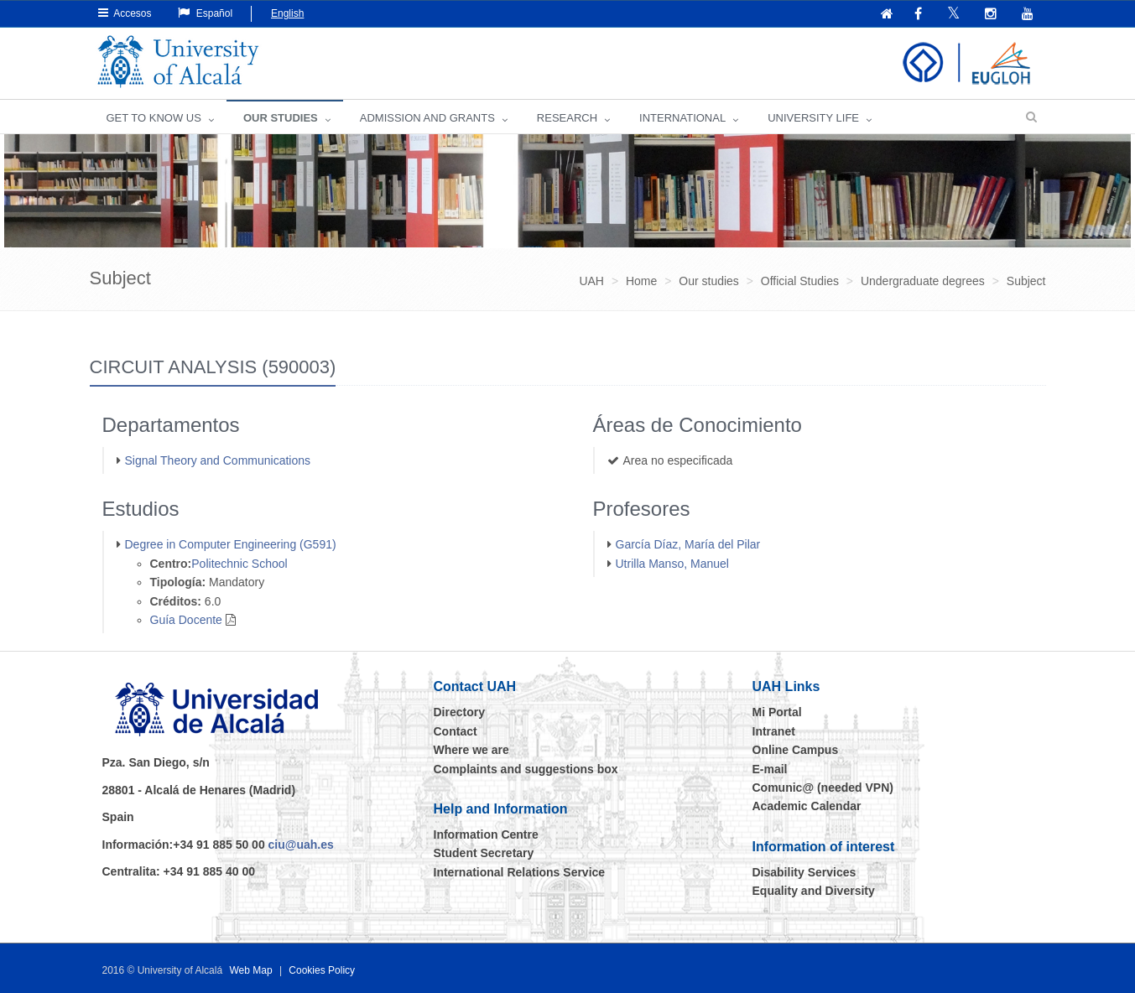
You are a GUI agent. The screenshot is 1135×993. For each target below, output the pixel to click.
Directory (459, 712)
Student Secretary (484, 853)
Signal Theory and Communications (218, 460)
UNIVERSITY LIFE (813, 118)
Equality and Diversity (813, 890)
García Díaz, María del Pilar (688, 544)
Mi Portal (777, 712)
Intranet (773, 731)
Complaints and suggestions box (526, 769)
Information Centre (486, 834)
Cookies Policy (322, 970)
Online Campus (795, 749)
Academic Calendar (807, 806)
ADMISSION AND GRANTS (427, 118)
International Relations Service (520, 872)
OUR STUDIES (280, 118)
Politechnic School (239, 563)
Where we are (471, 749)
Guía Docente (186, 619)
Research (567, 118)
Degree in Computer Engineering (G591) (230, 544)
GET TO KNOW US (154, 118)
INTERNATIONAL (682, 118)
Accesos (125, 13)
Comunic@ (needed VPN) (822, 787)
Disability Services (804, 872)
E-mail (770, 769)
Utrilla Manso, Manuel (672, 563)
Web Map (250, 970)
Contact (455, 731)
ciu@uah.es (301, 844)
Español (205, 13)
